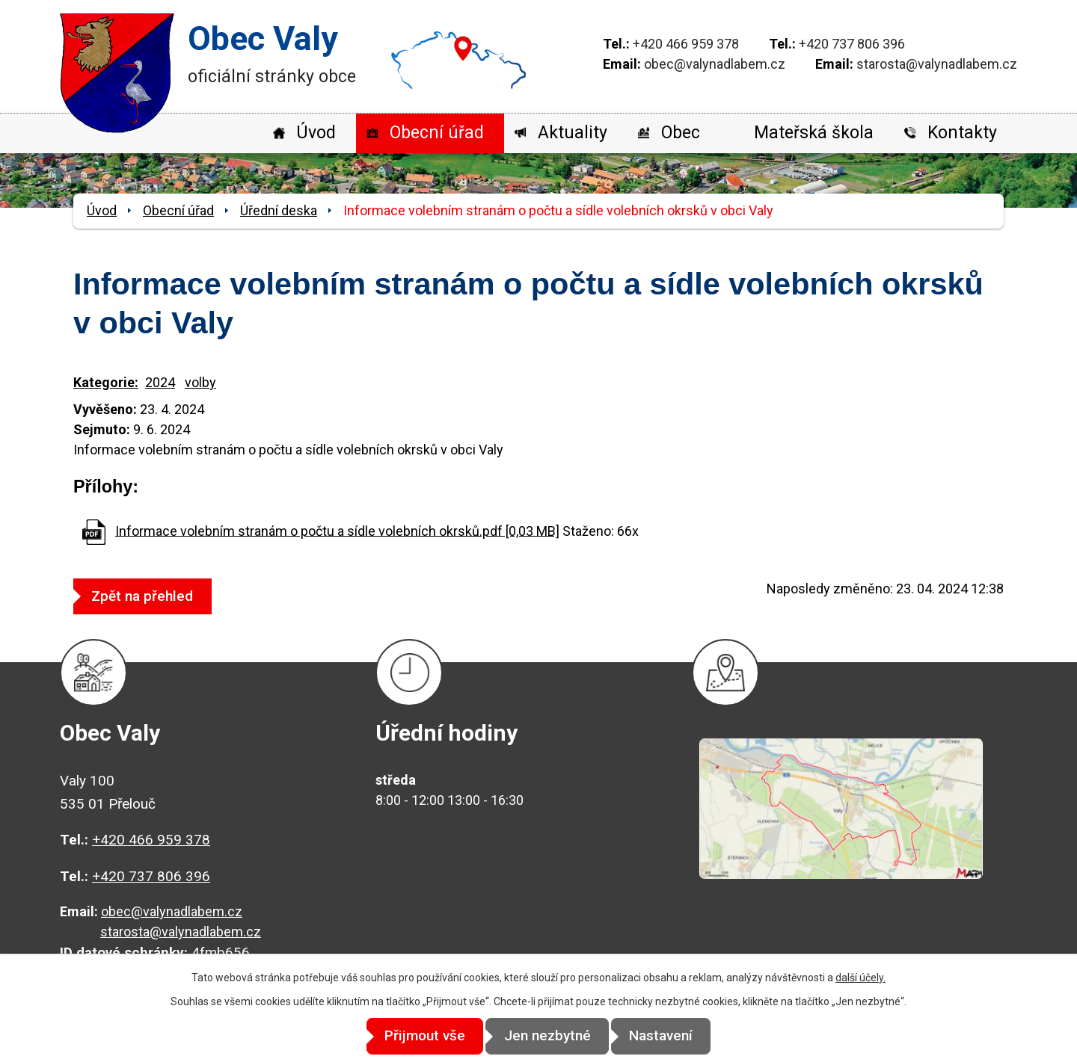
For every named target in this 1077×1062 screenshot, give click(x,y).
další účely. (860, 978)
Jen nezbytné (547, 1036)
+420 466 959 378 (686, 44)
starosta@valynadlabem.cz (936, 64)
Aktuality (572, 133)
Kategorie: (105, 382)
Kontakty (962, 133)
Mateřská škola (814, 133)
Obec (680, 133)
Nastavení (673, 1036)
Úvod (316, 133)
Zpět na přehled (149, 596)
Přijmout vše (412, 1036)
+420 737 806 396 (852, 44)
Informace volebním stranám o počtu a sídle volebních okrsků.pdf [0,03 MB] (337, 530)
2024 (160, 382)
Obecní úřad (437, 133)
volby (200, 382)
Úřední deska (278, 210)
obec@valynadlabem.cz (714, 64)
